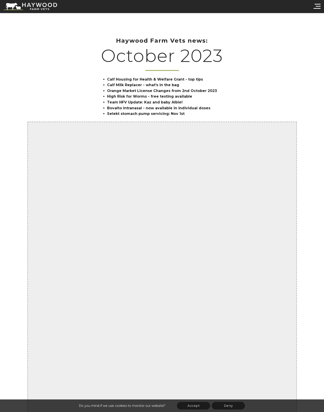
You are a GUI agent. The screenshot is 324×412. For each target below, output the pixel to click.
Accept (193, 406)
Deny (228, 406)
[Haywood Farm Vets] (30, 6)
